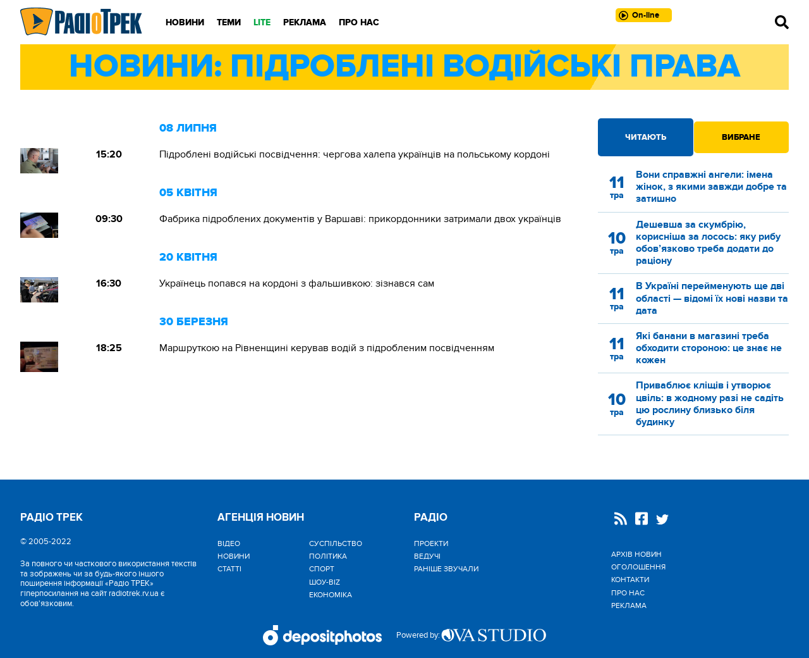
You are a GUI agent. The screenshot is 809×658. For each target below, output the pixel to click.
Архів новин (636, 554)
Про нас (359, 22)
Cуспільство (335, 543)
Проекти (431, 543)
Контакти (630, 579)
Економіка (330, 594)
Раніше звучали (446, 568)
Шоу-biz (324, 582)
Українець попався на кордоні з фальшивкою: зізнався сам (296, 283)
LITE (262, 22)
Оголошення (638, 566)
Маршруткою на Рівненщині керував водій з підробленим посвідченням (326, 348)
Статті (229, 568)
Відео (228, 543)
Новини (185, 22)
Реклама (304, 22)
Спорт (321, 568)
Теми (229, 22)
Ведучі (427, 556)
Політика (328, 556)
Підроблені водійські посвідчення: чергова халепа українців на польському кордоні (354, 154)
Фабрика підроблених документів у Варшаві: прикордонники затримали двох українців (360, 219)
